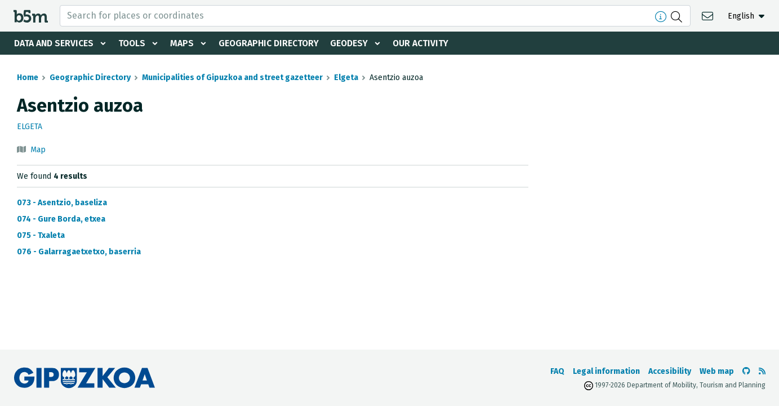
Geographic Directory (271, 43)
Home (27, 77)
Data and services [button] (54, 43)
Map (38, 150)
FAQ (557, 371)
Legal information (606, 371)
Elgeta (346, 77)
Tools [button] (133, 43)
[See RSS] (762, 371)
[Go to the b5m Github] (746, 371)
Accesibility (669, 371)
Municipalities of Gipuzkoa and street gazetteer (232, 77)
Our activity (425, 43)
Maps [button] (183, 43)
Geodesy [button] (352, 43)
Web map (717, 371)
